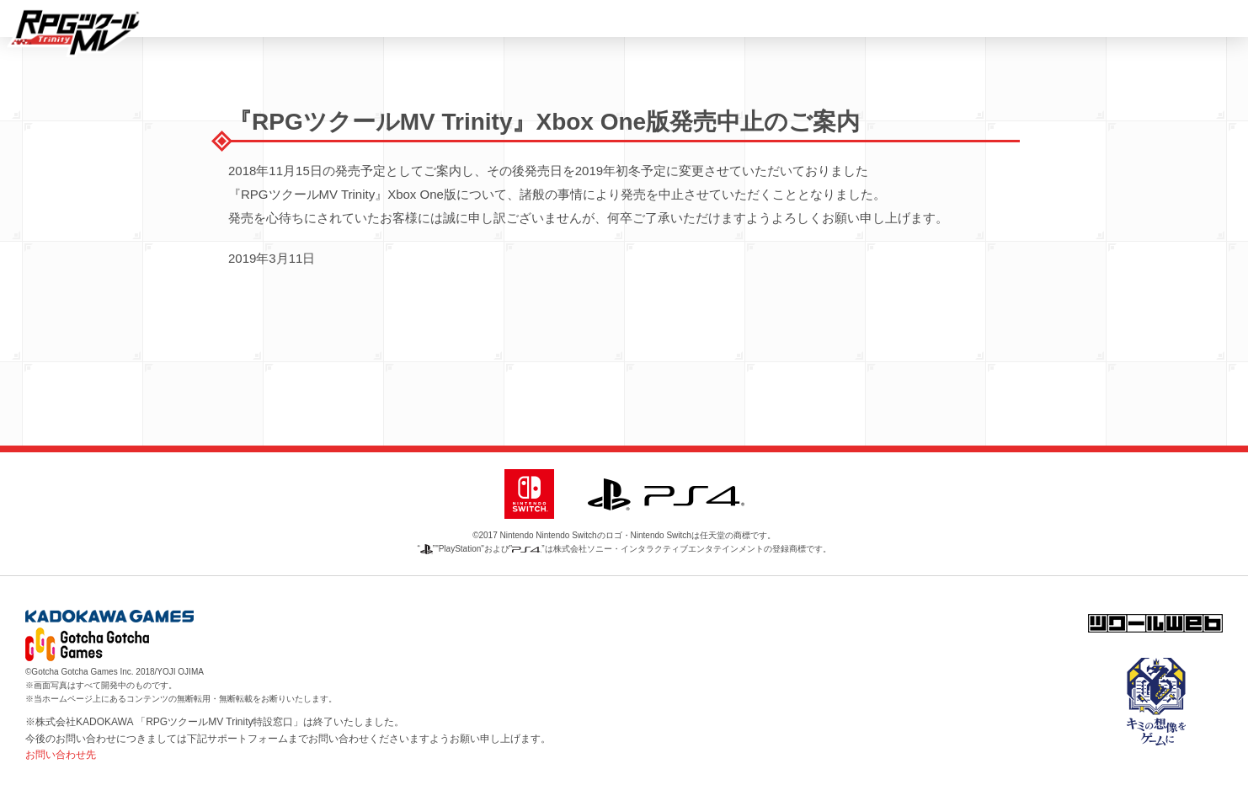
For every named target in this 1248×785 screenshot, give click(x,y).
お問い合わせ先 (60, 755)
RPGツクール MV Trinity (75, 32)
